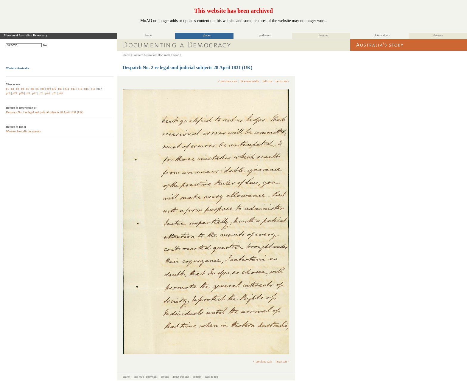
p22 (34, 93)
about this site (180, 376)
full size (267, 81)
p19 (15, 93)
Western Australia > (145, 55)
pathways (265, 35)
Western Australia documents (23, 131)
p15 (86, 88)
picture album (381, 35)
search (126, 376)
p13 (73, 88)
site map (139, 376)
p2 (12, 88)
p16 (93, 88)
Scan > (177, 55)
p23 (41, 93)
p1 (7, 88)
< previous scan (227, 81)
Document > (165, 55)
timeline (323, 35)
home (148, 35)
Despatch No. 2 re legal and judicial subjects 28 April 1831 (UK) (44, 112)
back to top (211, 376)
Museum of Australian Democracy (25, 35)
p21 (28, 93)
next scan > (282, 81)
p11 (60, 88)
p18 (8, 93)
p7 (37, 88)
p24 (47, 93)
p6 (32, 88)
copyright (151, 376)
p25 (54, 93)
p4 (22, 88)
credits (165, 376)
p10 (54, 88)
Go (45, 45)
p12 (67, 88)
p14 (80, 88)
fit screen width (249, 81)
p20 (21, 93)
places (207, 35)
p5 (27, 88)
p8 (42, 88)
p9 (47, 88)
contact (197, 376)
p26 (60, 93)
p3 (17, 88)
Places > (128, 55)
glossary (438, 35)
